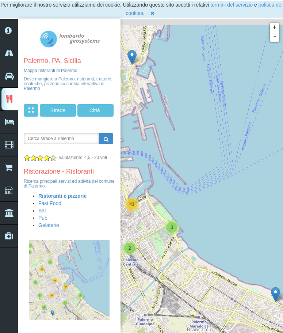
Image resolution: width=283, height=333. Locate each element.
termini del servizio (231, 5)
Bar (42, 210)
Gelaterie (48, 225)
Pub (42, 218)
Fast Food (49, 203)
